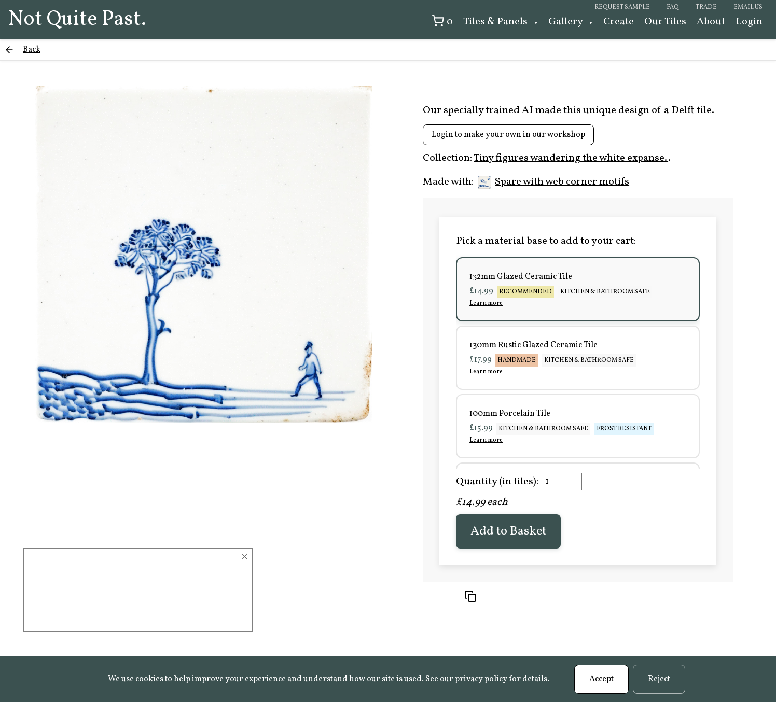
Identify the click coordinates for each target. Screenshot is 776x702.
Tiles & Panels (496, 22)
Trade (706, 7)
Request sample (622, 7)
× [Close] (244, 557)
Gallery (566, 22)
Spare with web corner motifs (553, 182)
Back (31, 49)
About (711, 22)
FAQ (673, 7)
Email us (748, 7)
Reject (659, 679)
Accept (601, 679)
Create (618, 22)
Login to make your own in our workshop (508, 135)
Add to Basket (508, 531)
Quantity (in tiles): (497, 481)
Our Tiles (665, 22)
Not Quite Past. (77, 19)
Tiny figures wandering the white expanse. (571, 158)
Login (749, 22)
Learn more (486, 303)
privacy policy (481, 679)
